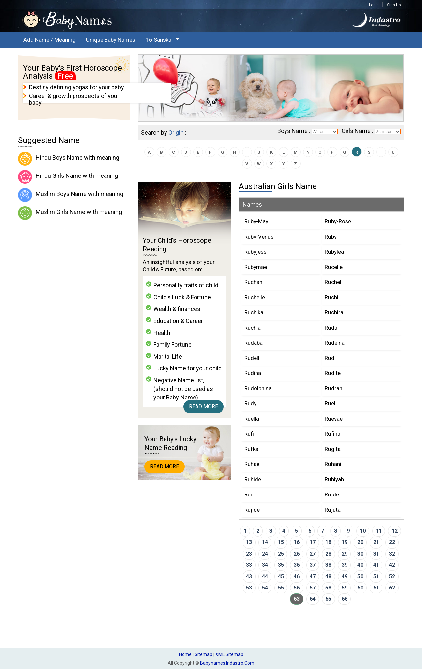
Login (374, 5)
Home (185, 654)
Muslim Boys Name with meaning (70, 195)
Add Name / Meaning (49, 39)
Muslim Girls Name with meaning (70, 213)
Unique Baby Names (110, 39)
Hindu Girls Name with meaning (68, 177)
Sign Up (394, 5)
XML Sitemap (229, 654)
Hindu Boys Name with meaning (68, 159)
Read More (203, 406)
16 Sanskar (159, 39)
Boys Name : (293, 130)
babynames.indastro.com (227, 663)
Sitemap (203, 654)
